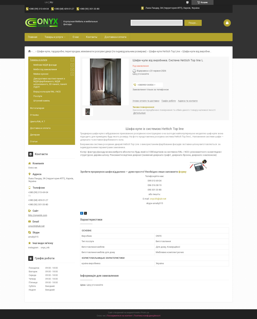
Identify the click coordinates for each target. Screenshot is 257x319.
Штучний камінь (41, 100)
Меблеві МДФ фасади (45, 65)
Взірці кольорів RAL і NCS (47, 91)
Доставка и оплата (115, 37)
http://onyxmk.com (37, 215)
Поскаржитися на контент (119, 315)
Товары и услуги (54, 37)
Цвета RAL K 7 (37, 121)
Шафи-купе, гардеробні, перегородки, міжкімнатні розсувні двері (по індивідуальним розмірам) (91, 51)
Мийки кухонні (40, 74)
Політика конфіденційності (147, 315)
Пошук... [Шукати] (193, 23)
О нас (76, 37)
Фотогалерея (37, 108)
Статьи (33, 141)
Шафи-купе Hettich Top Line (164, 51)
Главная (32, 37)
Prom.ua (145, 312)
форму (182, 171)
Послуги (37, 96)
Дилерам (35, 134)
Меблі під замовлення (45, 69)
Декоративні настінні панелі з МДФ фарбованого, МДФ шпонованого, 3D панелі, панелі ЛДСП (50, 82)
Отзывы (34, 115)
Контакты (91, 37)
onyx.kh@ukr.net (158, 198)
